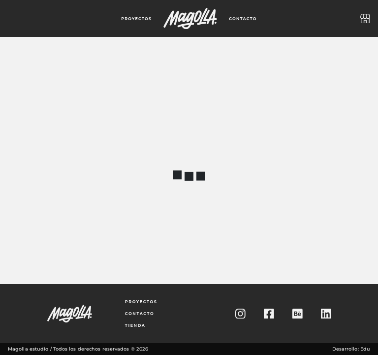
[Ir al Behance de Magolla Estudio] (297, 314)
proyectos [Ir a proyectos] (136, 18)
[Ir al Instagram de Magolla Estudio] (240, 314)
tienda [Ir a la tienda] (135, 325)
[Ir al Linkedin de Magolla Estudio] (326, 314)
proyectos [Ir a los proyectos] (141, 302)
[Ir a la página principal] (190, 18)
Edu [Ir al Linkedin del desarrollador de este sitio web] (365, 349)
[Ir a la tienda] (365, 19)
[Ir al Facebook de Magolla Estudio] (269, 314)
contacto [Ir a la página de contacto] (242, 18)
